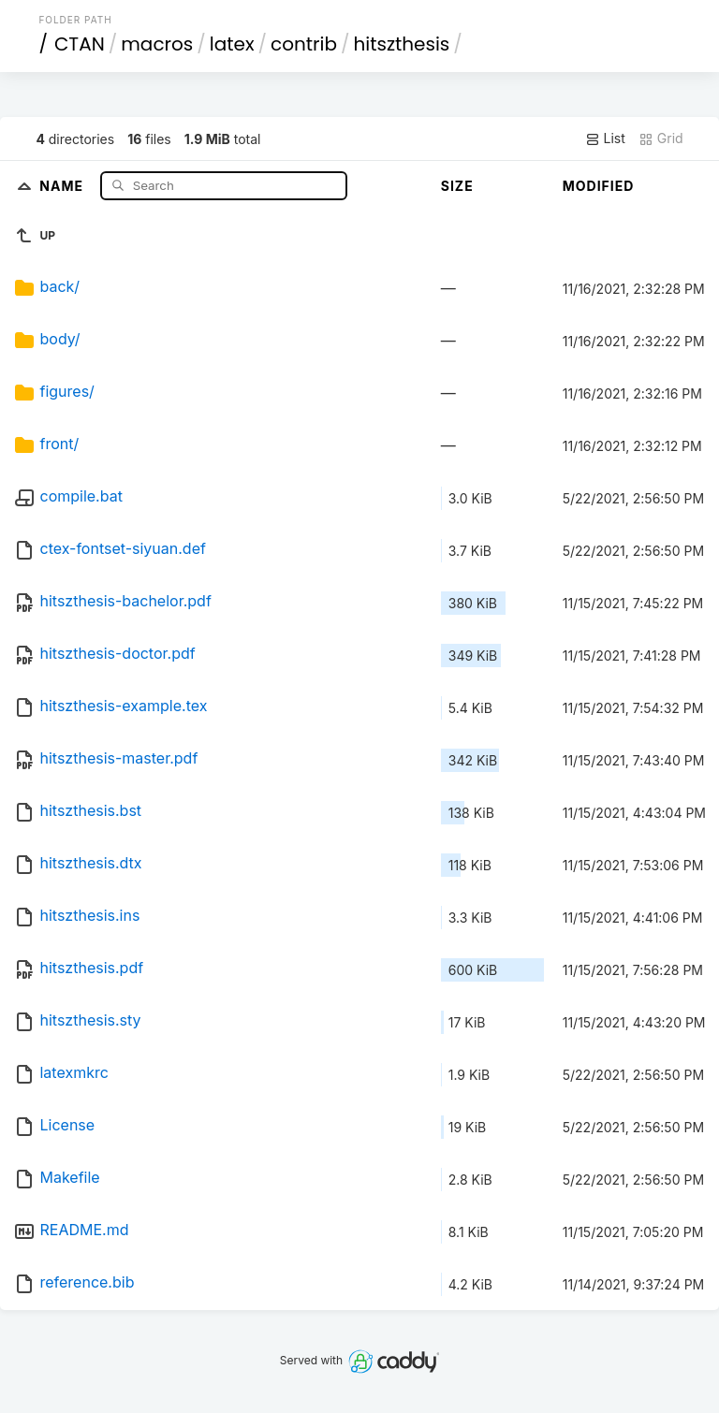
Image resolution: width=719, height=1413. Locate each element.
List (605, 138)
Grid (660, 138)
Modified (599, 186)
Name (63, 185)
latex (232, 44)
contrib (304, 44)
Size (457, 186)
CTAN (79, 44)
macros (157, 44)
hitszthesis (401, 44)
